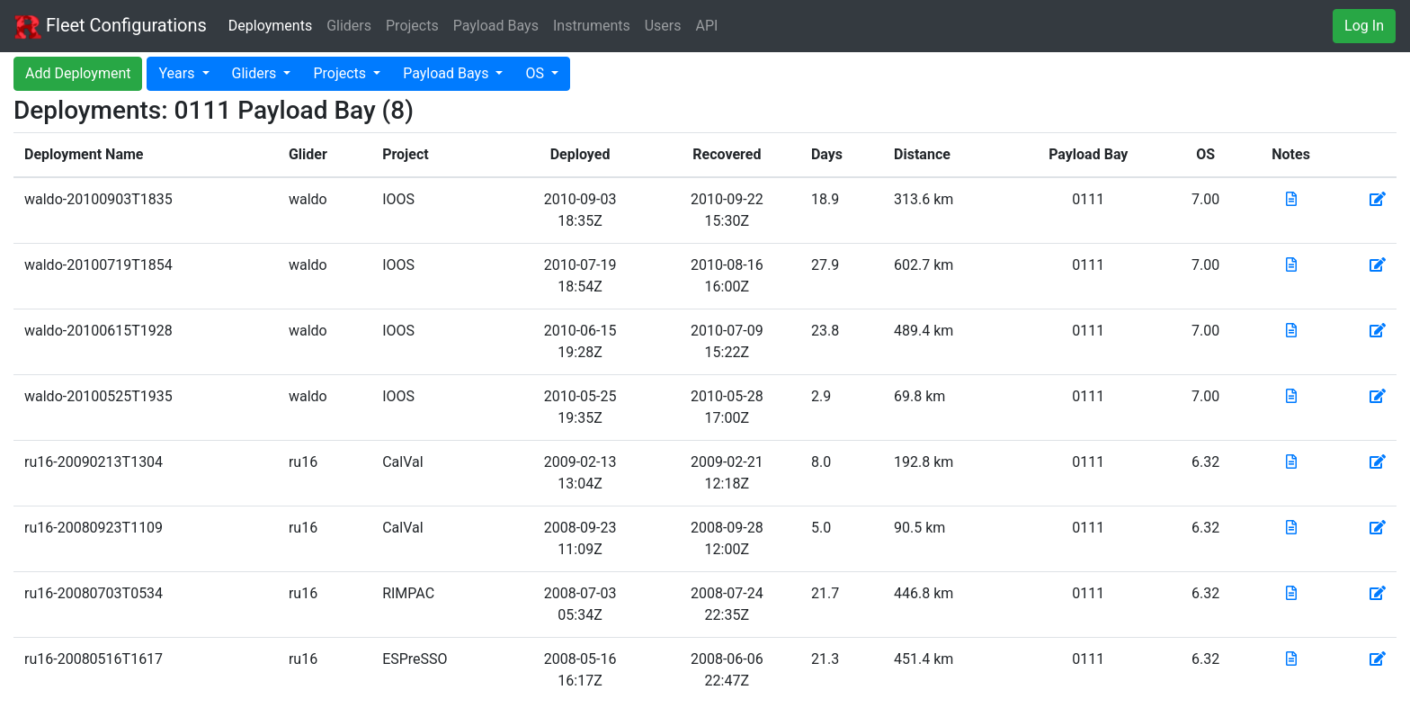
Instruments (591, 25)
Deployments (270, 25)
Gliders (348, 25)
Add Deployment (77, 73)
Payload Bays (496, 25)
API (707, 25)
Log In (1364, 25)
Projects (412, 25)
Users (663, 25)
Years (178, 73)
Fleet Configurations (110, 26)
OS (536, 73)
